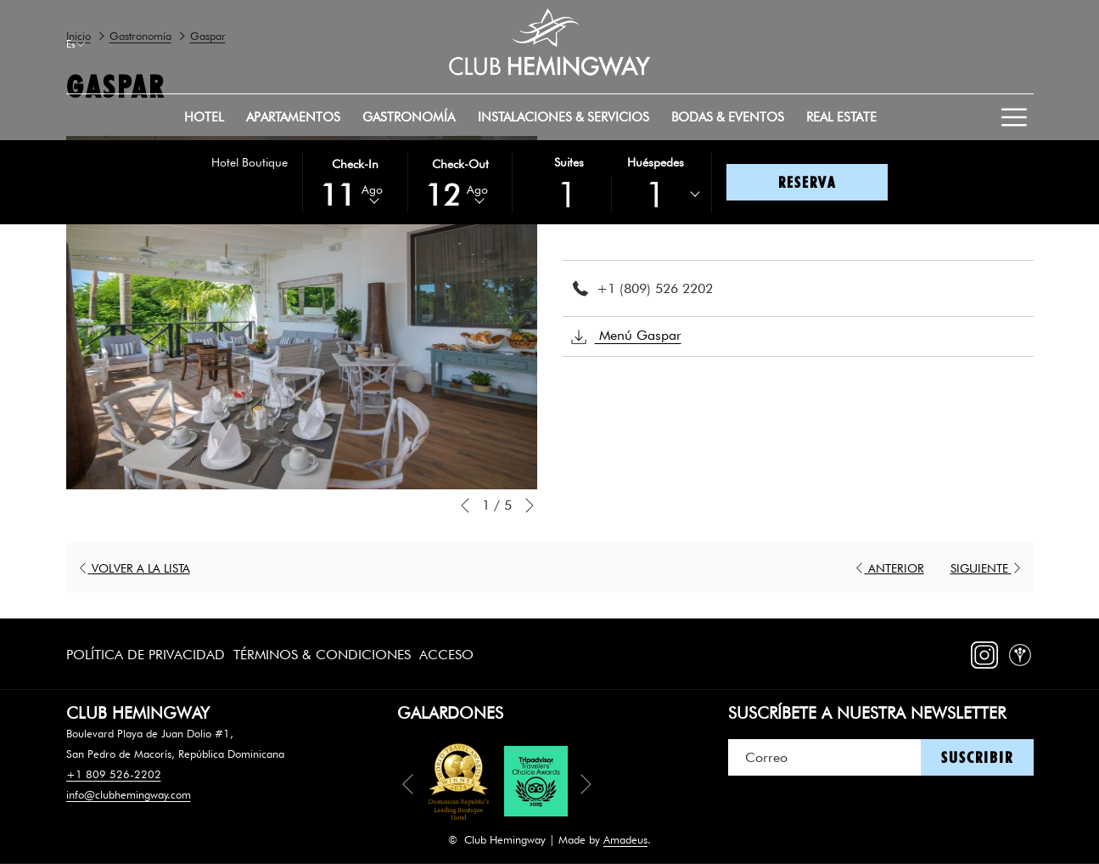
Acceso (446, 655)
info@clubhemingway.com (128, 794)
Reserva (807, 182)
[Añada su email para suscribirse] (824, 757)
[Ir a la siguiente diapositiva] (529, 505)
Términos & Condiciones (322, 655)
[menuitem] (204, 117)
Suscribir (977, 757)
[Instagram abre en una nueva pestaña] (984, 651)
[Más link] (1014, 117)
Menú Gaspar (626, 336)
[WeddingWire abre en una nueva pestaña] (1020, 651)
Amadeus (625, 839)
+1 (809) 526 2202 (655, 288)
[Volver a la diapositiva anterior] (465, 505)
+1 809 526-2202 (113, 774)
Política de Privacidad (145, 655)
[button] (355, 181)
